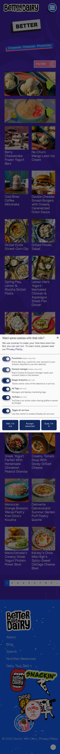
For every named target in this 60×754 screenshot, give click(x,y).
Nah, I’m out (10, 424)
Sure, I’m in (48, 424)
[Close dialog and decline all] (57, 336)
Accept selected (30, 424)
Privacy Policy (15, 349)
